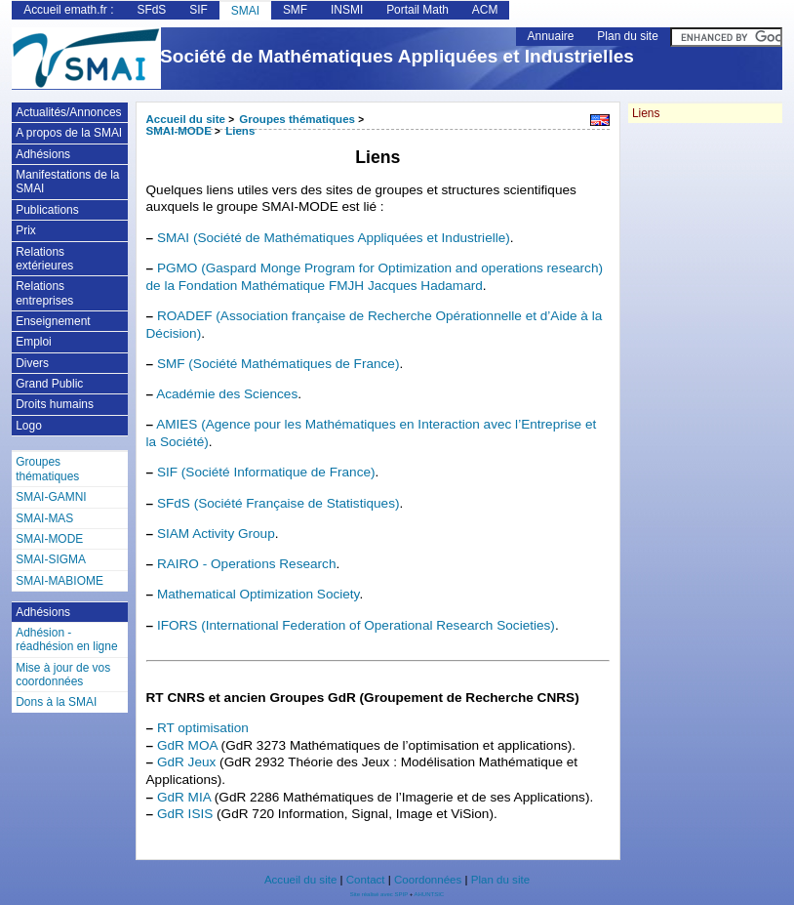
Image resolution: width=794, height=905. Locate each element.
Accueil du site (186, 119)
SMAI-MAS (44, 518)
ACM (485, 10)
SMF (295, 10)
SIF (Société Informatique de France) (266, 472)
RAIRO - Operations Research (247, 563)
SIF (198, 10)
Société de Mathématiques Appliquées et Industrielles (397, 56)
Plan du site (627, 36)
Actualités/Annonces (68, 112)
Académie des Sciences (227, 394)
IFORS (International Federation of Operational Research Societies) (356, 625)
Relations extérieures (44, 258)
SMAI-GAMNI (51, 497)
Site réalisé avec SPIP (380, 894)
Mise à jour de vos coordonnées (63, 674)
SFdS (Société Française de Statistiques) (278, 503)
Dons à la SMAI (56, 702)
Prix (26, 230)
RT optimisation (203, 727)
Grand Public (49, 384)
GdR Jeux (186, 762)
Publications (47, 210)
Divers (32, 363)
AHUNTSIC (430, 894)
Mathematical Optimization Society (258, 594)
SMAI (245, 11)
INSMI (347, 10)
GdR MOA (187, 745)
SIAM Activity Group (216, 533)
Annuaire (551, 36)
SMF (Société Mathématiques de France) (278, 363)
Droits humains (55, 404)
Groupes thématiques (297, 119)
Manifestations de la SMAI (67, 181)
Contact (365, 879)
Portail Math (417, 10)
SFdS (151, 10)
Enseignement (53, 321)
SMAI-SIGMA (51, 559)
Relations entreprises (44, 293)
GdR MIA (184, 797)
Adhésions (43, 154)
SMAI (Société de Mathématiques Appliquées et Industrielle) (333, 237)
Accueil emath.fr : (68, 10)
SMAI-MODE (179, 131)
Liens (240, 131)
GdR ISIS (185, 813)
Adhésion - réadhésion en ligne (66, 639)
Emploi (34, 342)
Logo (29, 425)
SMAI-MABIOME (59, 581)
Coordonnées (427, 879)
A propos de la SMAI (69, 133)
